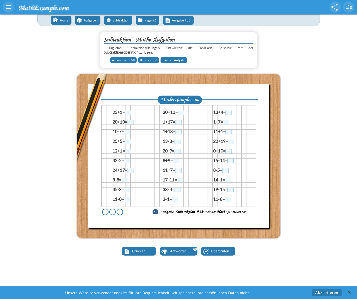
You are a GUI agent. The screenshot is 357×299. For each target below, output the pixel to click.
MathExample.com (43, 7)
